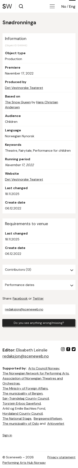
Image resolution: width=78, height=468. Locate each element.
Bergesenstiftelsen (48, 418)
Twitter (38, 298)
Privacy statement (61, 457)
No (63, 6)
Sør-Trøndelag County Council (25, 398)
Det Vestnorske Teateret (24, 88)
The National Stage (16, 418)
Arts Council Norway (43, 368)
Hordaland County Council (22, 413)
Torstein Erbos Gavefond (21, 403)
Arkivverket (55, 423)
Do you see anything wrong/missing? (39, 323)
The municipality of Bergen (22, 393)
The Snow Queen (18, 102)
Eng (72, 6)
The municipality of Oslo (20, 423)
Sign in (7, 435)
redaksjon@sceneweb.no (24, 309)
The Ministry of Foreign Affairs (25, 388)
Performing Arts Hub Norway (24, 462)
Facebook (20, 298)
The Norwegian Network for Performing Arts (35, 373)
